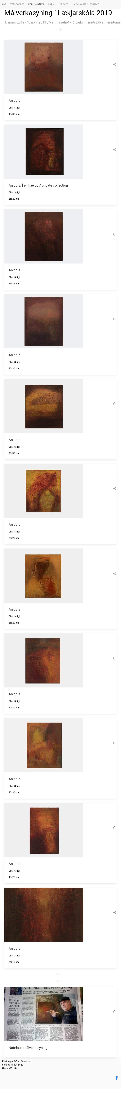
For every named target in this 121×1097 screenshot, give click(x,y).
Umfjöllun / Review (58, 4)
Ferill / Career (36, 4)
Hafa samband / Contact (86, 4)
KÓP (4, 4)
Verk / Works (17, 4)
